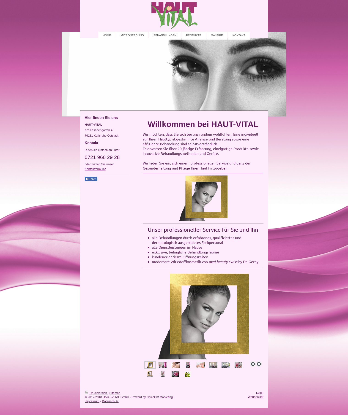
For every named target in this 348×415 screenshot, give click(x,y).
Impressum (92, 401)
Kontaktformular (95, 169)
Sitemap (115, 393)
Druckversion (96, 393)
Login (259, 392)
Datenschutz (110, 401)
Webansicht (255, 397)
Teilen (91, 179)
